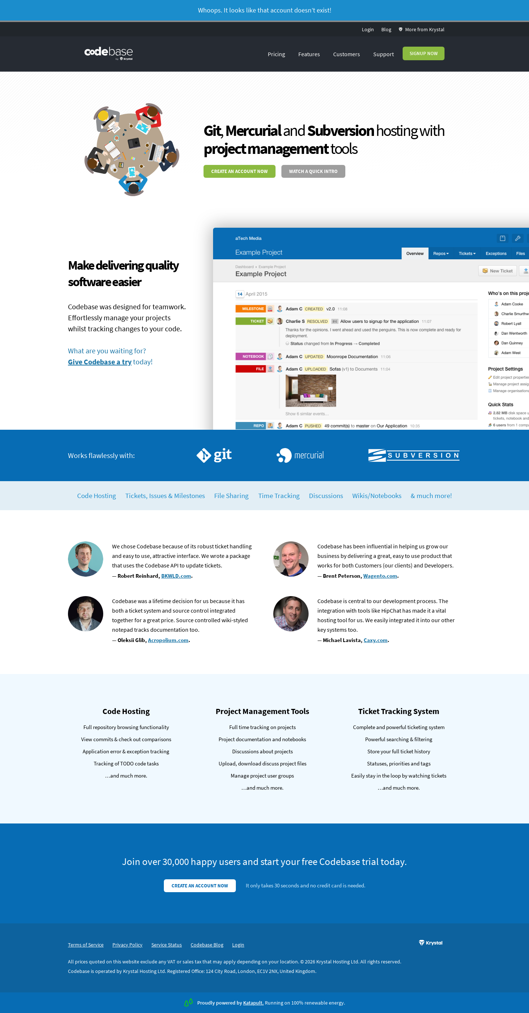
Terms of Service (86, 944)
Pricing (276, 54)
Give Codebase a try (100, 361)
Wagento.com (380, 575)
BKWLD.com (176, 575)
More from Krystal (422, 29)
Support (383, 54)
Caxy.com (376, 640)
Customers (346, 54)
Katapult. (253, 1002)
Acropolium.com (168, 640)
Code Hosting (96, 495)
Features (309, 54)
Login (368, 29)
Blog (386, 29)
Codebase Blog (207, 944)
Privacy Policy (127, 944)
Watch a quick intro (313, 171)
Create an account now (239, 171)
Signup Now (424, 53)
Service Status (166, 944)
